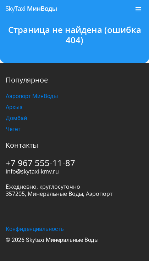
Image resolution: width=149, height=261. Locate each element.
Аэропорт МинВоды (32, 96)
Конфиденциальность (35, 229)
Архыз (14, 107)
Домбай (16, 118)
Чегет (13, 129)
